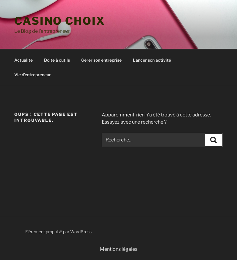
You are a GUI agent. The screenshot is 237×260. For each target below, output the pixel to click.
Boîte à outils (57, 60)
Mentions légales (118, 249)
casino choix (59, 20)
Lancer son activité (152, 60)
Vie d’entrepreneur (32, 74)
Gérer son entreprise (101, 60)
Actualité (23, 60)
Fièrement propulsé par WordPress (58, 231)
